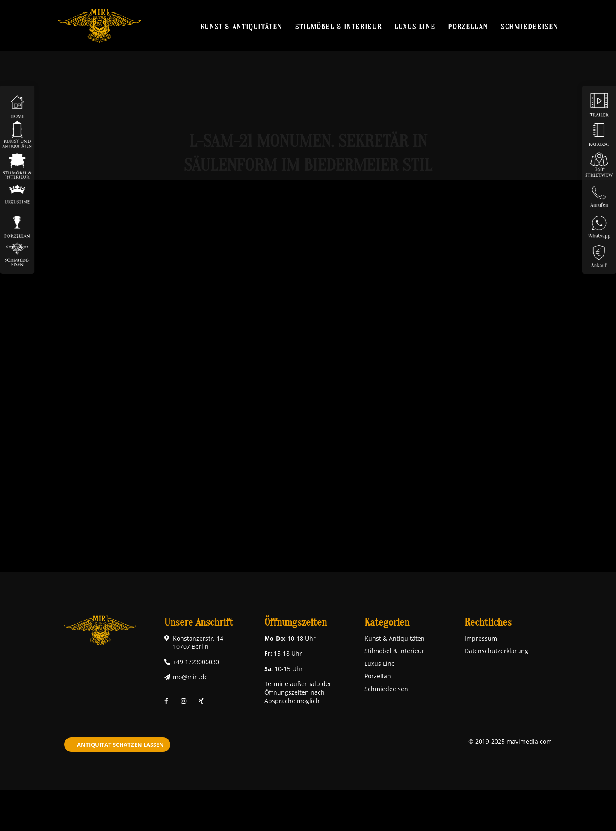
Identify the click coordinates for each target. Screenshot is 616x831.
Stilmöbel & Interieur (338, 26)
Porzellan (468, 26)
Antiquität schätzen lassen (120, 744)
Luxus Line (414, 26)
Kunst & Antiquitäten (241, 26)
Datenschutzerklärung (496, 651)
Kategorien (386, 622)
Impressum (481, 638)
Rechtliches (488, 622)
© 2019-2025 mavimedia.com (510, 741)
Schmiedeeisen (529, 26)
